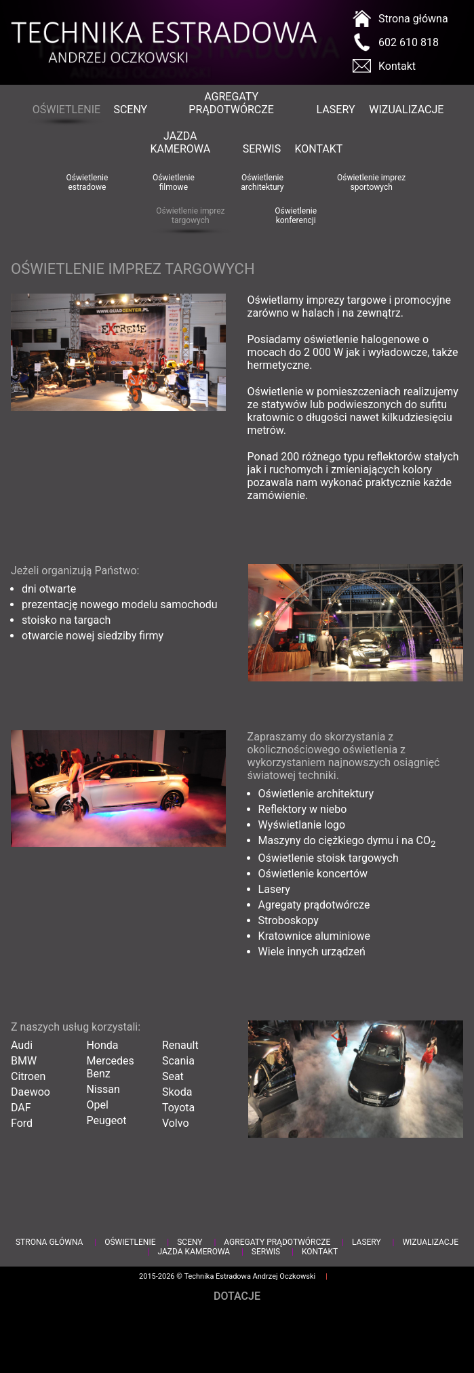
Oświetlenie (66, 109)
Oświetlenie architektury (262, 182)
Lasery (336, 109)
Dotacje (237, 1296)
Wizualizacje (405, 109)
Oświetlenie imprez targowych (190, 215)
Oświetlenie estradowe (87, 182)
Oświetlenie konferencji (296, 215)
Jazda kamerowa (180, 142)
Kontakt (397, 66)
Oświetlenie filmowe (174, 182)
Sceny (129, 109)
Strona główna (413, 18)
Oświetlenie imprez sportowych (371, 182)
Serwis (262, 148)
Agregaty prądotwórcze (231, 103)
